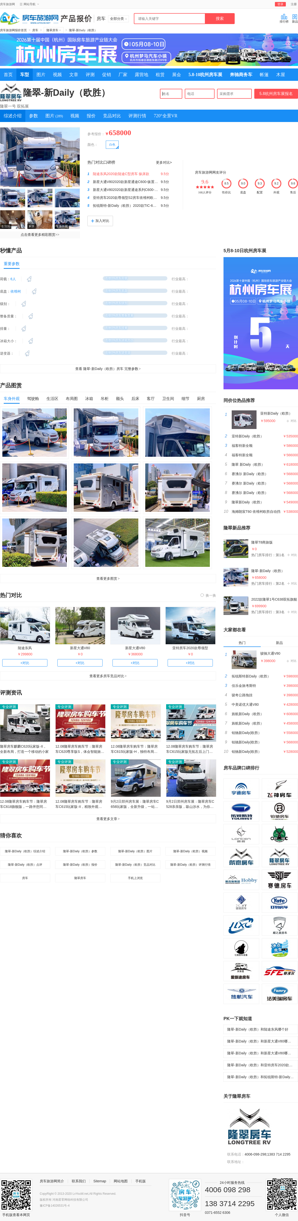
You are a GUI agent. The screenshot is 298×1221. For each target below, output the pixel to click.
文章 (73, 74)
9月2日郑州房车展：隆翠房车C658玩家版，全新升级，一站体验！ (135, 804)
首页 (8, 74)
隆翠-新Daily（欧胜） (83, 30)
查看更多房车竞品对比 (108, 676)
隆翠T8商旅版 (262, 542)
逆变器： (7, 353)
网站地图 (121, 1181)
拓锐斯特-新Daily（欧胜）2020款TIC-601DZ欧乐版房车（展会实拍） (146, 206)
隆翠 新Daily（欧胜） (248, 464)
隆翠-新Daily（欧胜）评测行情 (190, 864)
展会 (176, 74)
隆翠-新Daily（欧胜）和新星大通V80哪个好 (261, 1041)
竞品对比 (112, 115)
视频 (57, 74)
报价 (91, 115)
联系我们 (79, 1181)
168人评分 (205, 192)
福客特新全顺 (242, 446)
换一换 (208, 595)
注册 (294, 4)
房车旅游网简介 (52, 1181)
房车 (35, 30)
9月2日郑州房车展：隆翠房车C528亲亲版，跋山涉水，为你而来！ (190, 804)
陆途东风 (25, 648)
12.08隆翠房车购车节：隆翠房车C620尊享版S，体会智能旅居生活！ (79, 749)
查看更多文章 (108, 819)
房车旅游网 (7, 4)
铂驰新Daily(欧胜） (246, 733)
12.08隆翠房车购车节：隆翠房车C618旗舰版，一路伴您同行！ (23, 804)
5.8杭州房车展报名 (276, 94)
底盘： (5, 291)
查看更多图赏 (108, 578)
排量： (5, 329)
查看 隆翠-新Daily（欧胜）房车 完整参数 (108, 369)
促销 (106, 74)
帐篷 (264, 74)
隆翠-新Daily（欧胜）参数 (80, 851)
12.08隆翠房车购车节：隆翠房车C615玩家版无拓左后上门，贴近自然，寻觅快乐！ (189, 749)
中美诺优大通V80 (245, 704)
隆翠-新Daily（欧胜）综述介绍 (25, 851)
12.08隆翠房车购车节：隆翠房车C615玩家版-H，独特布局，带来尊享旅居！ (134, 749)
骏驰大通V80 (270, 653)
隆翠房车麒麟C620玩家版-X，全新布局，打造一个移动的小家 (24, 749)
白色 (112, 144)
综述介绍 (13, 115)
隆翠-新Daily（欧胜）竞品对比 (135, 864)
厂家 (122, 74)
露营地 (141, 74)
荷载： (5, 279)
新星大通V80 (80, 648)
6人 (13, 279)
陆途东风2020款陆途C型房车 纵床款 (121, 174)
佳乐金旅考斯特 (244, 686)
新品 (295, 18)
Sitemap (99, 1181)
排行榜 (284, 18)
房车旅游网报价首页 (13, 30)
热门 (242, 643)
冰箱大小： (8, 341)
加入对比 (100, 221)
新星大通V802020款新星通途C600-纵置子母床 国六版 (134, 182)
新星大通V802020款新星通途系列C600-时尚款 (129, 190)
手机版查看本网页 (16, 1215)
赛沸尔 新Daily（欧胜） (250, 474)
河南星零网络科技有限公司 (70, 1199)
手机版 (140, 1181)
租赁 (160, 74)
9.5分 (165, 174)
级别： (5, 304)
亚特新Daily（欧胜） (276, 413)
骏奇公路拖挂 (242, 695)
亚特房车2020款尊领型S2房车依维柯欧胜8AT (128, 198)
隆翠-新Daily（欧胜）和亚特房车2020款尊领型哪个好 (262, 1065)
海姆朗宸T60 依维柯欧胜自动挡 (256, 512)
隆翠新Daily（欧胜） (248, 502)
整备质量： (8, 316)
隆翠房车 (53, 30)
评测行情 (137, 115)
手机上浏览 (135, 878)
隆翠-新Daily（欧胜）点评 (25, 864)
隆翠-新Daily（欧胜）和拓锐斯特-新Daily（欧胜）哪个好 (262, 1077)
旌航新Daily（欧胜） (248, 714)
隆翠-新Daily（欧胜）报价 (80, 864)
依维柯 (15, 291)
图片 (41, 74)
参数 (33, 115)
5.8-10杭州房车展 (205, 74)
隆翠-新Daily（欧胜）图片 (135, 851)
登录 (280, 4)
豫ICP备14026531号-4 (55, 1205)
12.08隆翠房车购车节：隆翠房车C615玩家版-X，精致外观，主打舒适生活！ (78, 804)
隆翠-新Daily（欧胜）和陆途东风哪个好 (257, 1029)
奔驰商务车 (241, 74)
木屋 (280, 74)
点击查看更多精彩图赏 (40, 235)
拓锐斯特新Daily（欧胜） (251, 676)
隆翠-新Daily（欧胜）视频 (190, 851)
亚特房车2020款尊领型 (190, 648)
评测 (90, 74)
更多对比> (164, 162)
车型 (24, 74)
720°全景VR (165, 115)
